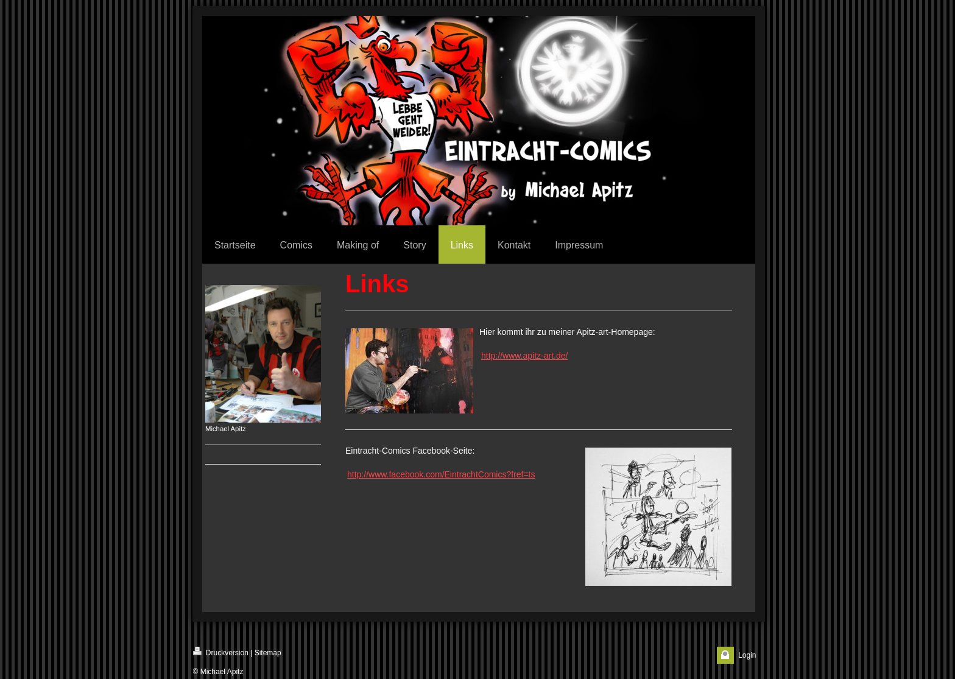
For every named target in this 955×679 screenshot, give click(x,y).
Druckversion (220, 652)
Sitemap (268, 653)
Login (747, 655)
